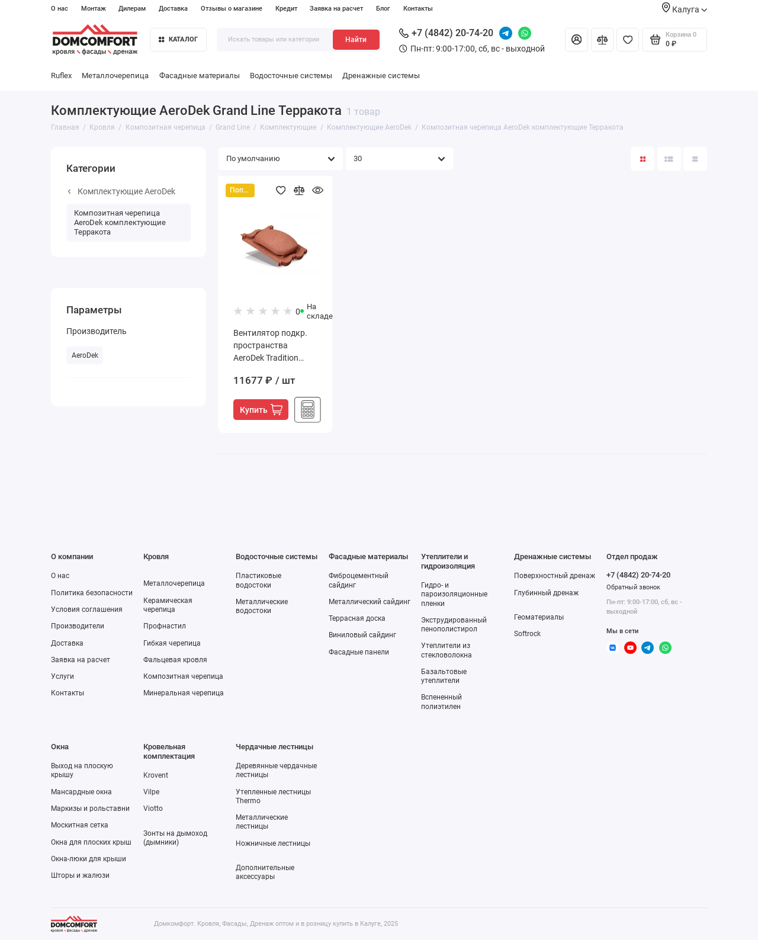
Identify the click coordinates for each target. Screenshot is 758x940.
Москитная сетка (79, 825)
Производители (77, 626)
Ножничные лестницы (273, 843)
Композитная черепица (183, 676)
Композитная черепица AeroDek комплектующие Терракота (120, 222)
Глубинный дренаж (546, 593)
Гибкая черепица (172, 643)
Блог (383, 8)
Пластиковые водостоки (258, 580)
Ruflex (61, 75)
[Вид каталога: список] (669, 159)
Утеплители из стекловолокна (446, 650)
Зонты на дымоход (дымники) (175, 837)
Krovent (155, 775)
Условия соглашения (87, 609)
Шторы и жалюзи (80, 875)
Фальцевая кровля (175, 660)
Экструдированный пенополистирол (454, 624)
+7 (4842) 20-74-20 (446, 33)
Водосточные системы (291, 75)
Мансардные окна (81, 792)
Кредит (286, 8)
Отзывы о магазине (231, 8)
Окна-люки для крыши (88, 859)
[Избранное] (627, 40)
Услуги (62, 676)
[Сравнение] (602, 40)
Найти (356, 40)
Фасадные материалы (199, 75)
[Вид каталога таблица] (695, 159)
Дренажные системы (381, 75)
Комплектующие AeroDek (121, 191)
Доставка (173, 8)
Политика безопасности (92, 593)
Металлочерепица (115, 75)
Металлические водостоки (262, 606)
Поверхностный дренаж (554, 576)
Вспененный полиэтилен (441, 701)
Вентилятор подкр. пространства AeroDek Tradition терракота (270, 346)
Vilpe (151, 792)
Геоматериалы (539, 617)
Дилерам (132, 8)
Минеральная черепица (183, 693)
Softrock (527, 634)
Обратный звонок (633, 587)
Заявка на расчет (336, 8)
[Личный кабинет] (576, 40)
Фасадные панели (359, 652)
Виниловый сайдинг (362, 635)
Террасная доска (357, 618)
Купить (261, 409)
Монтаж (93, 8)
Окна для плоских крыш (91, 842)
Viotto (153, 808)
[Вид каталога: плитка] (642, 159)
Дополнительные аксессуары (265, 872)
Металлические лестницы (262, 821)
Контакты (418, 8)
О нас (59, 8)
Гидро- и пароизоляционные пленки (454, 594)
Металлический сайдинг (369, 602)
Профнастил (164, 626)
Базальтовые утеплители (444, 676)
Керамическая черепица (167, 605)
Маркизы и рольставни (90, 808)
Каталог (178, 39)
